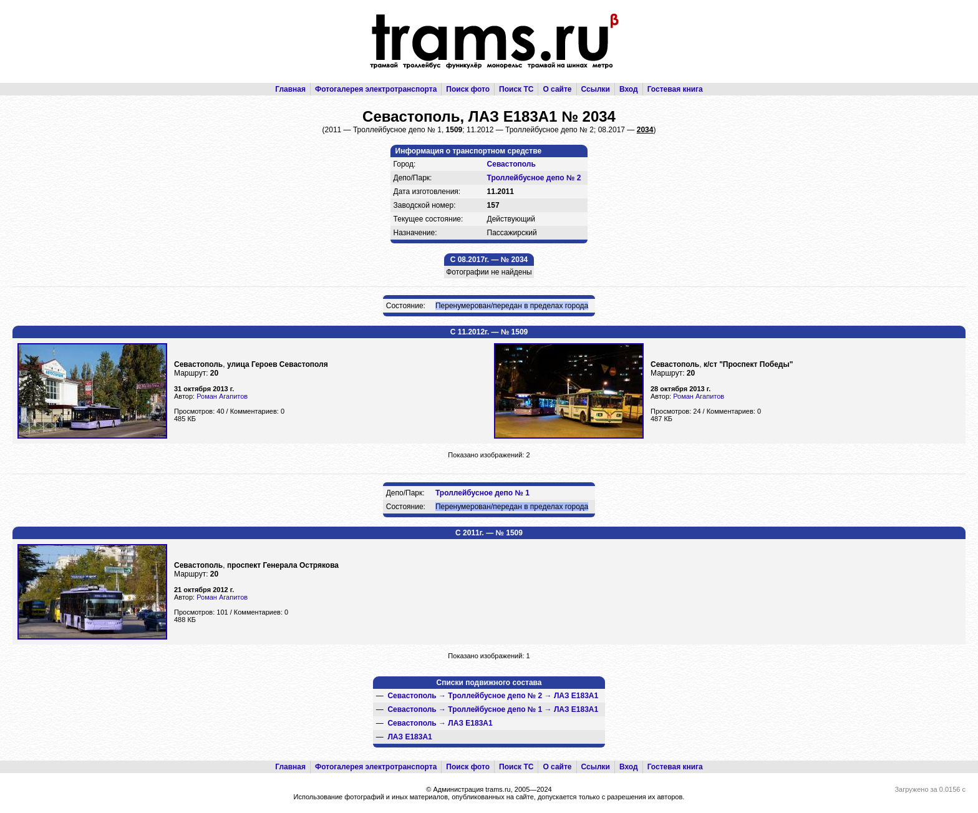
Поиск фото (468, 89)
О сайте (557, 89)
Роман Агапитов (222, 396)
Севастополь (511, 164)
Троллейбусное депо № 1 (482, 493)
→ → (492, 695)
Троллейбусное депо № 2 (534, 177)
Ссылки (595, 89)
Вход (628, 89)
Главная (290, 89)
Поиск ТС (516, 89)
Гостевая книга (675, 89)
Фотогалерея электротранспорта (376, 89)
